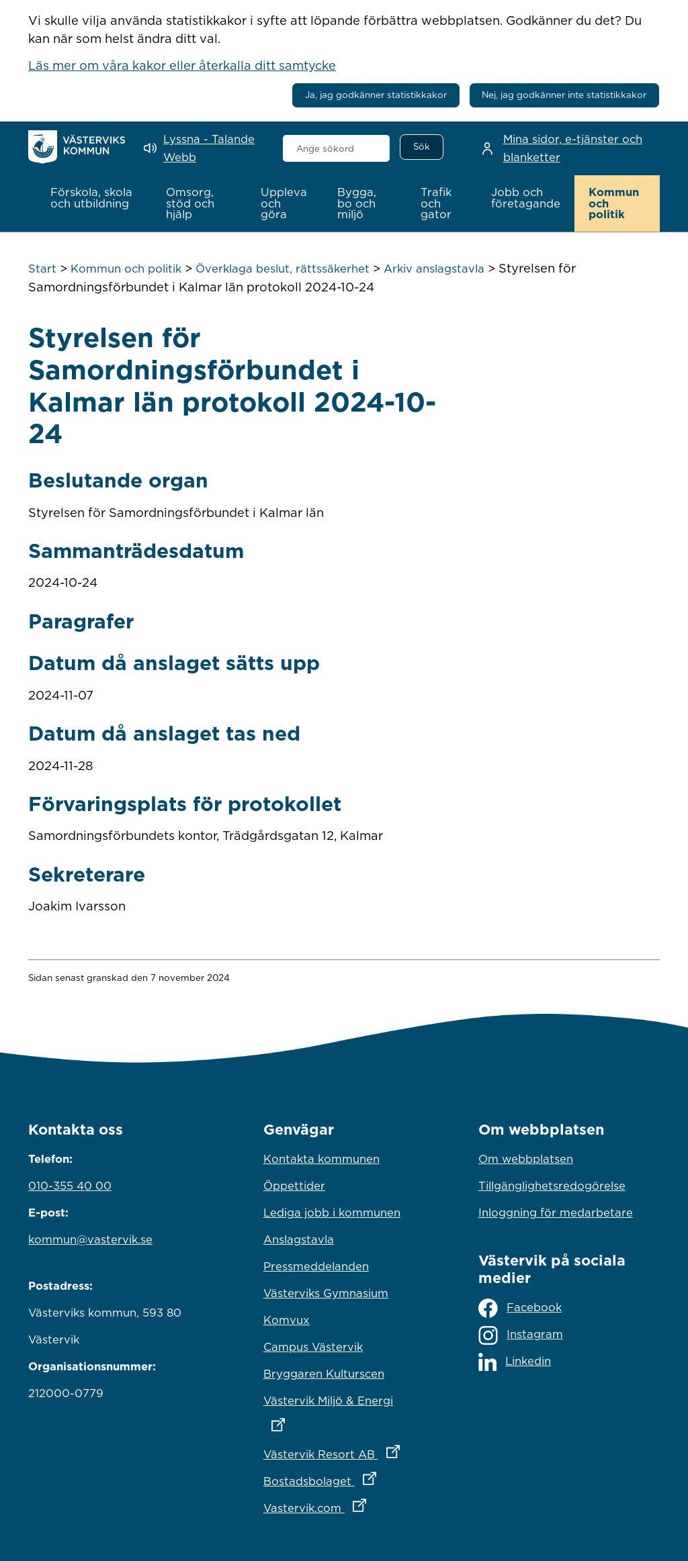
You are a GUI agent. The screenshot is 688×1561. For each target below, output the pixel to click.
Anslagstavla (298, 1238)
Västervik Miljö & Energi (344, 1408)
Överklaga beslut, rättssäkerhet (283, 268)
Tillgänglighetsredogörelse (552, 1185)
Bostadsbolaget (344, 1477)
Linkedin (514, 1362)
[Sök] (421, 147)
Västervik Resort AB (344, 1450)
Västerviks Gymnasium (325, 1292)
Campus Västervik (313, 1346)
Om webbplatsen (525, 1158)
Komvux (286, 1319)
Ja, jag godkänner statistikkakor (376, 94)
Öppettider (294, 1185)
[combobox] (336, 148)
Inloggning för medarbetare (555, 1212)
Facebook (520, 1308)
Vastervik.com (344, 1504)
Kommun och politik (126, 268)
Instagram (520, 1335)
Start (42, 268)
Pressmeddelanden (316, 1265)
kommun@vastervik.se (90, 1238)
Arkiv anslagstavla (434, 268)
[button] (94, 198)
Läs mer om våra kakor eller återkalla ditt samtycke (182, 65)
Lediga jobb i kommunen (331, 1212)
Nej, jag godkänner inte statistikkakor (564, 94)
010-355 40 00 (70, 1185)
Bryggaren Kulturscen (323, 1373)
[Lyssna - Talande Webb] (203, 148)
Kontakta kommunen (321, 1158)
